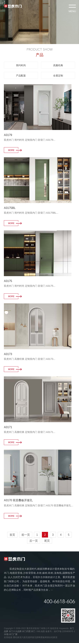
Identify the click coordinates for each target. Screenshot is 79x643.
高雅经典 (58, 65)
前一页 (25, 534)
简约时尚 (21, 65)
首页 (12, 534)
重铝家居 (17, 637)
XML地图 (40, 631)
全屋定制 (58, 75)
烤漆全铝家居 (51, 637)
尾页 (47, 540)
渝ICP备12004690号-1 (64, 631)
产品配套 (21, 75)
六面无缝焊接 (27, 637)
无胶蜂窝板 (39, 637)
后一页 (33, 540)
